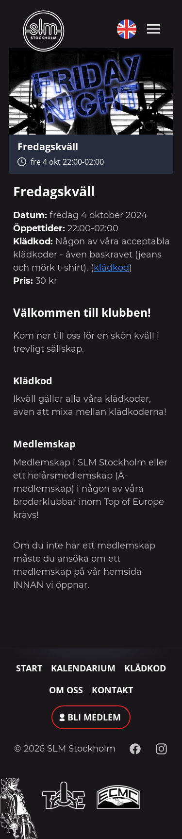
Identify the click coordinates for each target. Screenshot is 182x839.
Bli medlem (94, 717)
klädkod (111, 267)
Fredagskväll (47, 146)
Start (29, 668)
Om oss (66, 690)
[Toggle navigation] (153, 28)
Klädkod (145, 668)
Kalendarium (83, 668)
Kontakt (112, 690)
